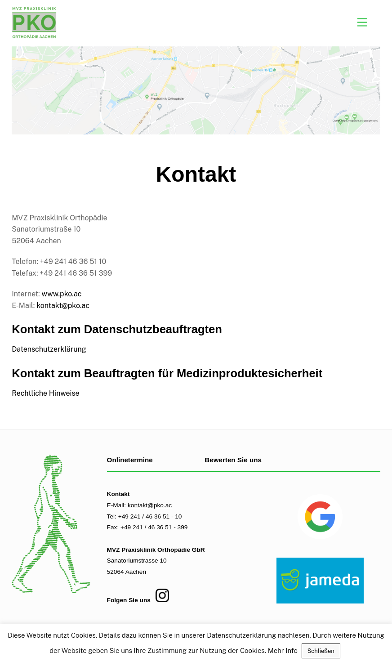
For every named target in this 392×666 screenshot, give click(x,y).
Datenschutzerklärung (49, 349)
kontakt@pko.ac (62, 305)
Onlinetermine (130, 460)
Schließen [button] (320, 651)
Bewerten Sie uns (233, 460)
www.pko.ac (62, 294)
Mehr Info (283, 650)
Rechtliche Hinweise (46, 393)
